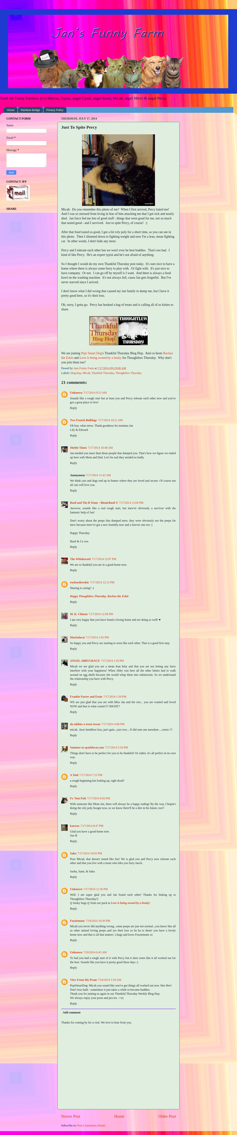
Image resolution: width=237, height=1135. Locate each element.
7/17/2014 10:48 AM (100, 447)
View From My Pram (83, 980)
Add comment (72, 1012)
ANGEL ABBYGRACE (85, 660)
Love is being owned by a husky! (130, 903)
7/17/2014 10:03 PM (89, 853)
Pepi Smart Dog (91, 353)
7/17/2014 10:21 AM (110, 420)
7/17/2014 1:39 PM (114, 696)
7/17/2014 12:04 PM (131, 502)
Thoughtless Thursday (128, 373)
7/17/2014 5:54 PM (116, 747)
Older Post (167, 1116)
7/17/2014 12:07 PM (104, 559)
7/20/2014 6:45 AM (95, 952)
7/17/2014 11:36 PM (95, 889)
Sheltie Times (78, 447)
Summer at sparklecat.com (87, 747)
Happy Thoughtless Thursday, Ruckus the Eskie (99, 596)
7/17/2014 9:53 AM (95, 392)
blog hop (76, 373)
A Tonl (74, 775)
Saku (73, 853)
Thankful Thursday (103, 373)
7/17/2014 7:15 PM (90, 775)
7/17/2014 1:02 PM (97, 637)
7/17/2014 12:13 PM (102, 582)
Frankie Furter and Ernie (86, 696)
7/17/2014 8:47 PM (91, 826)
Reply (73, 408)
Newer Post (70, 1116)
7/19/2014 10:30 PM (98, 921)
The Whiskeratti (80, 559)
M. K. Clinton (79, 614)
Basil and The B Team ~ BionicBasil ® (94, 502)
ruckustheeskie (79, 582)
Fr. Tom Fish (78, 798)
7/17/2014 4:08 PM (113, 724)
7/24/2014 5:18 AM (109, 980)
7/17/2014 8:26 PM (98, 798)
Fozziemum (77, 921)
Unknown (76, 392)
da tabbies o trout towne (85, 724)
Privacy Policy (54, 110)
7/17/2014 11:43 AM (98, 475)
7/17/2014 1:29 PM (112, 660)
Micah (86, 373)
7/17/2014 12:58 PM (101, 614)
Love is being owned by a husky (100, 358)
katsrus (74, 826)
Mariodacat (77, 637)
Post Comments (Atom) (91, 1125)
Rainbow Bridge (30, 110)
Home (10, 110)
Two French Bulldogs (83, 420)
